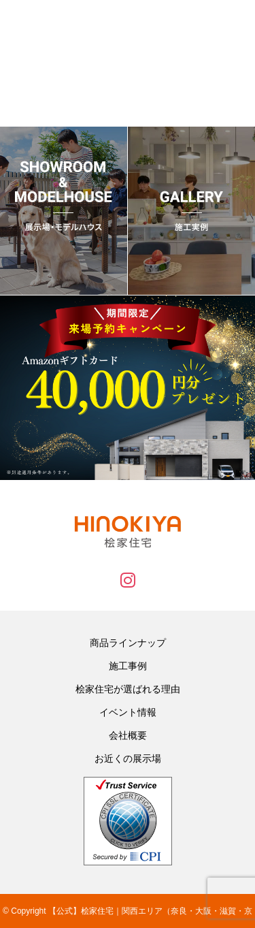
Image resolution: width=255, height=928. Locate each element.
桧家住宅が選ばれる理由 (127, 689)
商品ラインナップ (128, 642)
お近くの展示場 (128, 758)
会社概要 (128, 735)
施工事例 (128, 666)
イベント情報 (127, 712)
